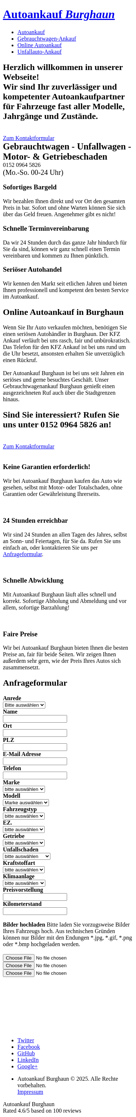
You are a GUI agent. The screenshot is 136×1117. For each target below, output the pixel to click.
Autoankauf (59, 14)
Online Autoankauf (39, 45)
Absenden (121, 1028)
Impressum (30, 1092)
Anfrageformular (22, 554)
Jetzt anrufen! (84, 173)
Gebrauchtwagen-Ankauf (46, 39)
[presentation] (58, 997)
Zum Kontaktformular (28, 138)
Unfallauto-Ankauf (39, 52)
